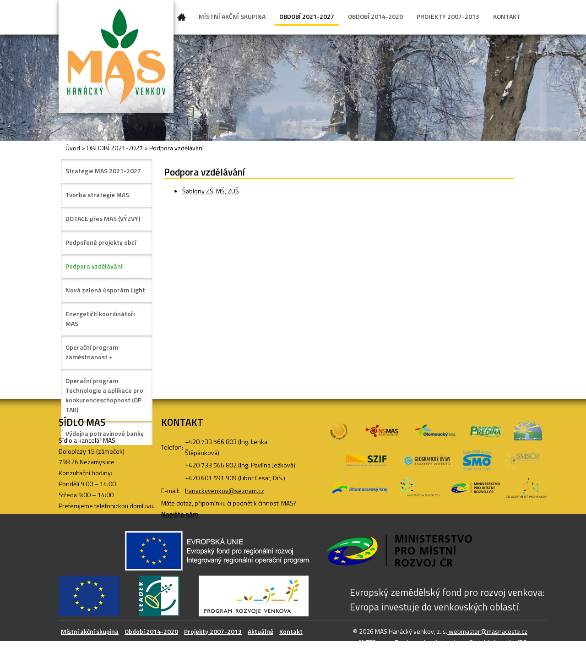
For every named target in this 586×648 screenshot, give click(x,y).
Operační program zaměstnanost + (91, 352)
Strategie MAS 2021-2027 (103, 171)
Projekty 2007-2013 (213, 631)
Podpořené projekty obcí (100, 242)
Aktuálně (260, 631)
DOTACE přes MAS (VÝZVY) (102, 218)
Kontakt (291, 631)
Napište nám (179, 514)
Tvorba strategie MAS (97, 194)
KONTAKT (507, 16)
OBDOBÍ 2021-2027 (306, 16)
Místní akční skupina (90, 631)
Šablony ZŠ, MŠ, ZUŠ (210, 191)
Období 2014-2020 (151, 631)
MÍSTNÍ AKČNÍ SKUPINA (232, 16)
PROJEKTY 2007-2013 (448, 16)
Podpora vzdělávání (93, 266)
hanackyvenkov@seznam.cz (224, 490)
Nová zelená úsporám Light (105, 290)
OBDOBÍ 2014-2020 (375, 16)
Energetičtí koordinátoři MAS (100, 318)
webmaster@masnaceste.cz (487, 631)
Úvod (182, 18)
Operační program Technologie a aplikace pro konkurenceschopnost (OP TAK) (104, 395)
